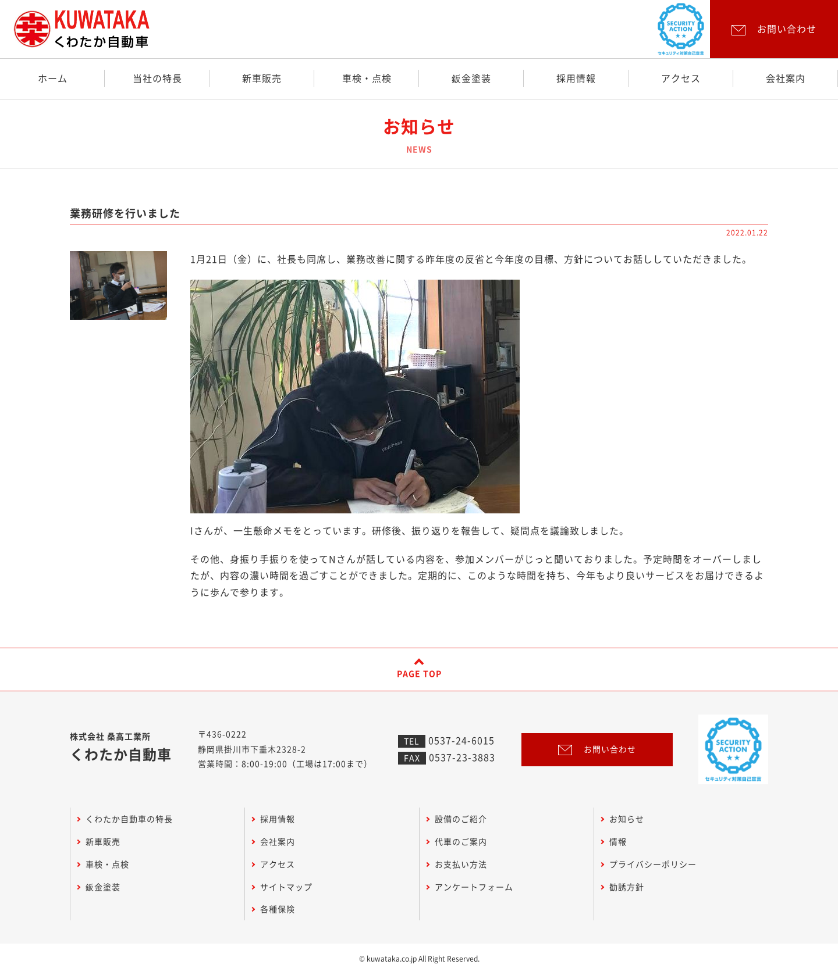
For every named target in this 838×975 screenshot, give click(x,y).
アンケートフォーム (474, 887)
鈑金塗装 (471, 78)
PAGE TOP (419, 674)
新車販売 (262, 78)
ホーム (53, 78)
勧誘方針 (626, 887)
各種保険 (277, 909)
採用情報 (576, 78)
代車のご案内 (461, 842)
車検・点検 (367, 78)
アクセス (681, 78)
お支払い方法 (461, 864)
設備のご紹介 (461, 819)
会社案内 (785, 78)
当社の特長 (157, 78)
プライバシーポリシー (653, 864)
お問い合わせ (597, 749)
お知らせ (626, 819)
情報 (618, 842)
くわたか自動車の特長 (129, 819)
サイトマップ (286, 887)
